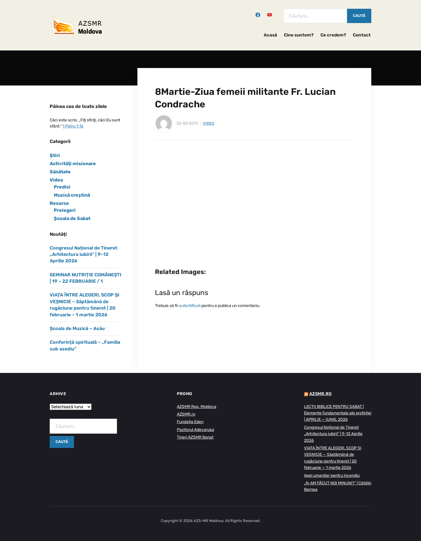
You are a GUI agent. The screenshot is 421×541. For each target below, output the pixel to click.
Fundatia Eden (190, 421)
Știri (55, 155)
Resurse (59, 203)
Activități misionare (73, 163)
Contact (362, 35)
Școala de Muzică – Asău (77, 328)
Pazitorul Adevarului (195, 429)
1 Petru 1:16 (73, 126)
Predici (62, 187)
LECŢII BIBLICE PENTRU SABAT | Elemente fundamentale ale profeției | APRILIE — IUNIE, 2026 (337, 413)
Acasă (270, 35)
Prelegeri (65, 210)
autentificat (190, 305)
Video (208, 123)
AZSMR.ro (186, 414)
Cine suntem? (299, 35)
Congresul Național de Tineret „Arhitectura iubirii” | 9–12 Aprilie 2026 (83, 254)
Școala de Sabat (72, 218)
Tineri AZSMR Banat (195, 437)
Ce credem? (333, 35)
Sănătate (60, 171)
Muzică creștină (72, 195)
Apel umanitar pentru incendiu (332, 475)
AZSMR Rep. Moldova (196, 406)
